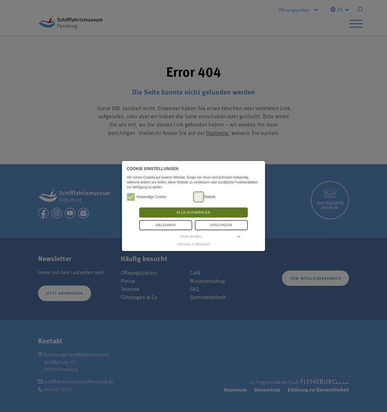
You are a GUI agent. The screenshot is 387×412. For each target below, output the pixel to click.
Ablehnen (166, 225)
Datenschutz (202, 244)
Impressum (184, 244)
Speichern (221, 225)
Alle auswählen (193, 212)
